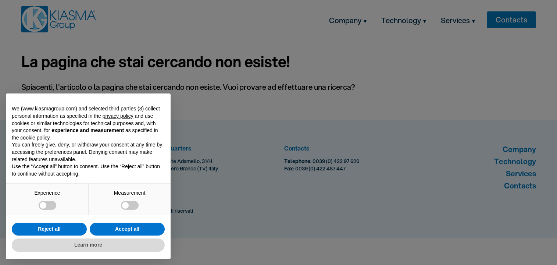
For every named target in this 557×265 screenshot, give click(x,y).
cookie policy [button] (34, 138)
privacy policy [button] (118, 116)
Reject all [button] (49, 229)
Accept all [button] (127, 229)
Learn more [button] (88, 245)
